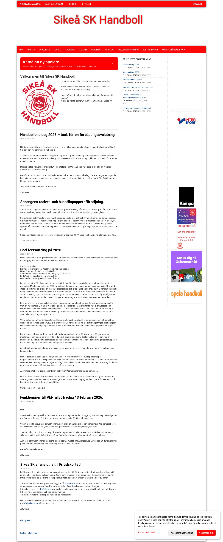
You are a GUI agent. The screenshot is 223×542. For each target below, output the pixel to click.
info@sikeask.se (46, 489)
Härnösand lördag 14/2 (132, 80)
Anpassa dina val (146, 532)
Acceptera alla (206, 533)
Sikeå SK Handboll (30, 4)
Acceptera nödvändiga (182, 533)
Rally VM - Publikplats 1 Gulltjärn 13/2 (138, 87)
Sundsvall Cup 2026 (131, 65)
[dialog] (177, 525)
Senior (73, 4)
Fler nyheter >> (26, 520)
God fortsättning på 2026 (40, 250)
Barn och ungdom (54, 4)
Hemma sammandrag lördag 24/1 (137, 108)
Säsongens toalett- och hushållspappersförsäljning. (62, 202)
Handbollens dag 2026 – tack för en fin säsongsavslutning (67, 135)
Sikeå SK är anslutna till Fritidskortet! (50, 464)
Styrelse (87, 4)
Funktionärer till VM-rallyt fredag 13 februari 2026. (61, 397)
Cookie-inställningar (29, 533)
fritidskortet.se (71, 483)
